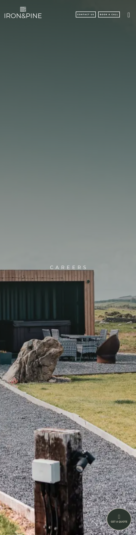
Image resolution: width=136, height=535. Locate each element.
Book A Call (109, 14)
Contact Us (85, 14)
